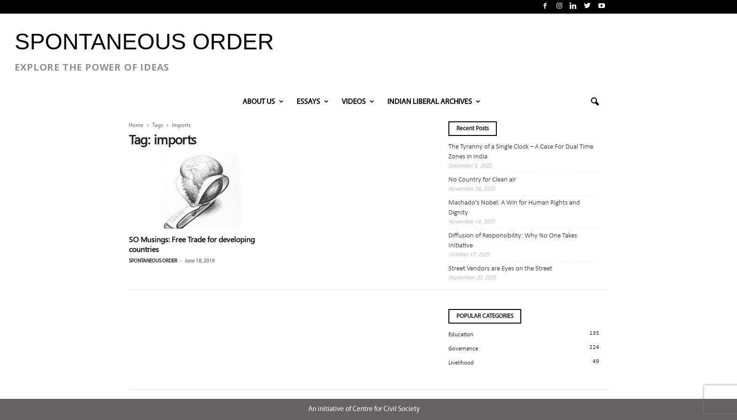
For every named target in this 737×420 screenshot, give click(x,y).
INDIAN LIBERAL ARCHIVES (433, 102)
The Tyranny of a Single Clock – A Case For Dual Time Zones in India (520, 151)
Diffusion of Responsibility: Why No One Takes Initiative (512, 240)
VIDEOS (358, 102)
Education (460, 335)
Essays (313, 102)
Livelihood (461, 363)
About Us (263, 102)
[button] (594, 102)
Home (136, 125)
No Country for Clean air (482, 179)
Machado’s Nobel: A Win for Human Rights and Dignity (514, 207)
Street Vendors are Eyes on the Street (500, 268)
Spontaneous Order (153, 261)
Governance (463, 349)
